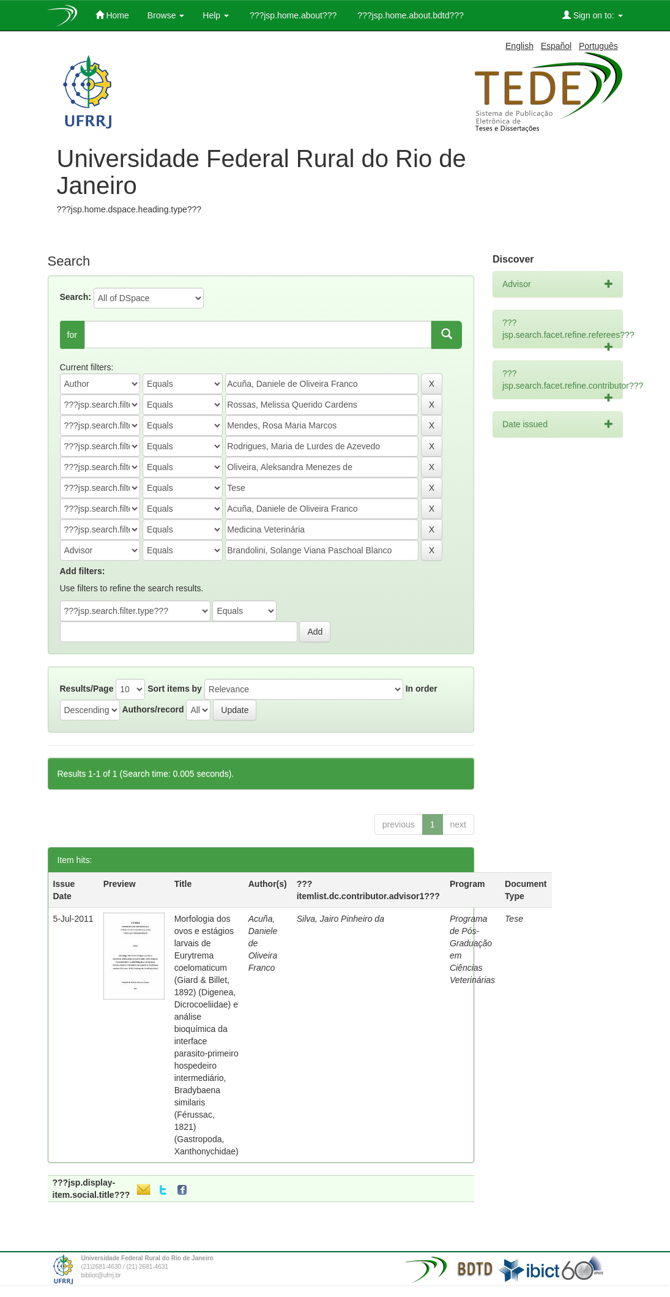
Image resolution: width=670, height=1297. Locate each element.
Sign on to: (592, 15)
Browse (166, 15)
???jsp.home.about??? (292, 15)
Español (556, 46)
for (72, 335)
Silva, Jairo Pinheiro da (340, 919)
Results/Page (87, 688)
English (519, 46)
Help (216, 15)
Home (112, 15)
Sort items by (174, 688)
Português (598, 46)
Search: (75, 297)
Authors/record (153, 709)
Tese (514, 919)
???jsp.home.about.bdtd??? (409, 15)
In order (421, 688)
